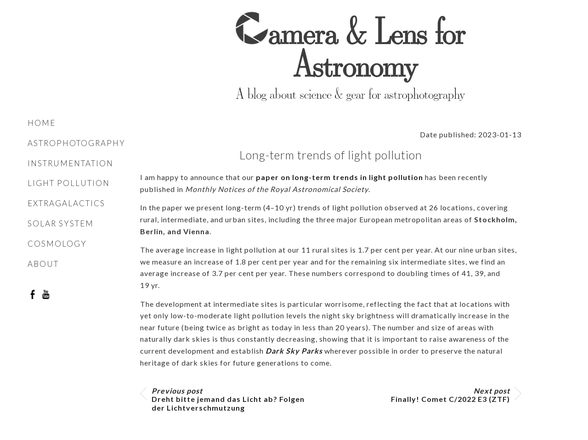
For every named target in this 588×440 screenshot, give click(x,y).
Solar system (61, 223)
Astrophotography (76, 143)
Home (42, 123)
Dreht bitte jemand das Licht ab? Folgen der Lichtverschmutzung (228, 399)
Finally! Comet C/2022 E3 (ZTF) (450, 395)
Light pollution (69, 183)
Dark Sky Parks (294, 350)
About (43, 264)
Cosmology (57, 243)
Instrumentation (70, 163)
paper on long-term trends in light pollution (339, 177)
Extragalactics (66, 203)
